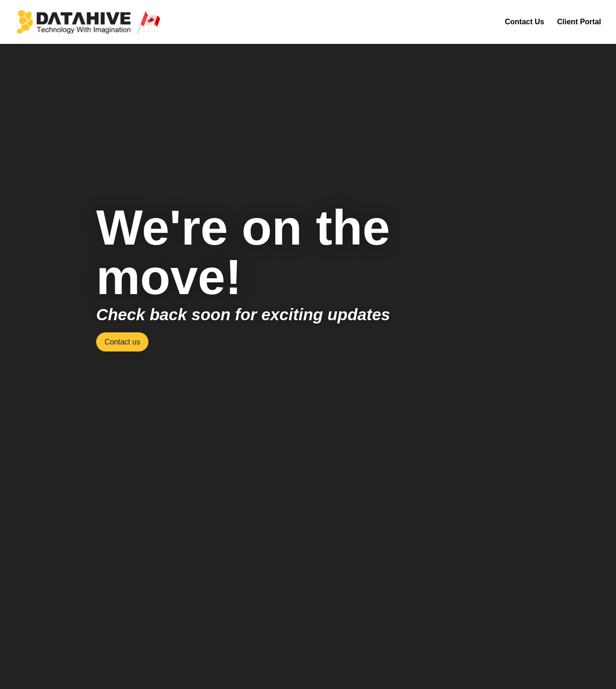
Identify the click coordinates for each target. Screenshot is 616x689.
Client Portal (579, 22)
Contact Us (524, 22)
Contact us (122, 342)
